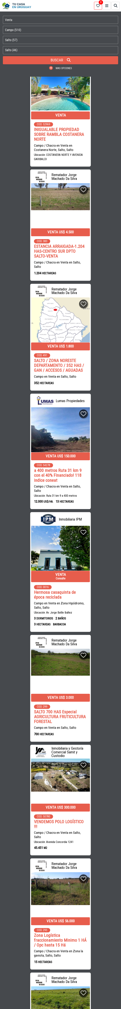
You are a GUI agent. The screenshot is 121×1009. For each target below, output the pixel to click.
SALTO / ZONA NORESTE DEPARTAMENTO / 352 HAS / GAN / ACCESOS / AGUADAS (30, 251)
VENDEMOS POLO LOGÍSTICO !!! (30, 489)
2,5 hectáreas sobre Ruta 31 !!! (90, 603)
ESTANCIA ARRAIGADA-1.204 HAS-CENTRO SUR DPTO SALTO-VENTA (87, 134)
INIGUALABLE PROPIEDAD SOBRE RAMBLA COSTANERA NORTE (30, 134)
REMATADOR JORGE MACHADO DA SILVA (42, 901)
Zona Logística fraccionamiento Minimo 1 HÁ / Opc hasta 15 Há (89, 491)
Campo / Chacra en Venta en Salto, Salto (89, 147)
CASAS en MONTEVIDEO (58, 864)
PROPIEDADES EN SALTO (35, 945)
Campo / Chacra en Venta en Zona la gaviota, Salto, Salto (90, 505)
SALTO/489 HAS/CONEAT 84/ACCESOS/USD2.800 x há (90, 712)
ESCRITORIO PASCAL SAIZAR (81, 885)
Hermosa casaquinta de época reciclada (26, 370)
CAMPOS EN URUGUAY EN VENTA (23, 929)
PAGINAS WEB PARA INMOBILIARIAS (60, 1001)
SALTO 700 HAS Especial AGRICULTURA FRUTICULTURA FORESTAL (88, 369)
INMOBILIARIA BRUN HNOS (83, 901)
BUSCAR (61, 60)
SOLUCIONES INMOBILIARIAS (80, 893)
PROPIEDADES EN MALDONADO (62, 937)
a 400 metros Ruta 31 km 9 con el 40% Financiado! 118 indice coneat (89, 251)
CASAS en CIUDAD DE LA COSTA (22, 864)
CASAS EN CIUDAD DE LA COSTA (22, 937)
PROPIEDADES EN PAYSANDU (69, 945)
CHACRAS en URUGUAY (90, 864)
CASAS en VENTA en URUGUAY (21, 856)
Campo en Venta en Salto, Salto (26, 262)
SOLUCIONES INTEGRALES (44, 893)
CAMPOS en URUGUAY (97, 856)
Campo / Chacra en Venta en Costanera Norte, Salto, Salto (25, 147)
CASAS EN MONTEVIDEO (100, 929)
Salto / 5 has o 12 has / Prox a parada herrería (30, 603)
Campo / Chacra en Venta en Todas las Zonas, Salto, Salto (89, 614)
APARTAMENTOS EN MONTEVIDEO (63, 929)
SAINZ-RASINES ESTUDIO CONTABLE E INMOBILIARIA (33, 885)
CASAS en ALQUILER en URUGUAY (61, 856)
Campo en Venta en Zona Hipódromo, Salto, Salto (22, 380)
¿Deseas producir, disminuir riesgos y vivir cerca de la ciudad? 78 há (29, 715)
